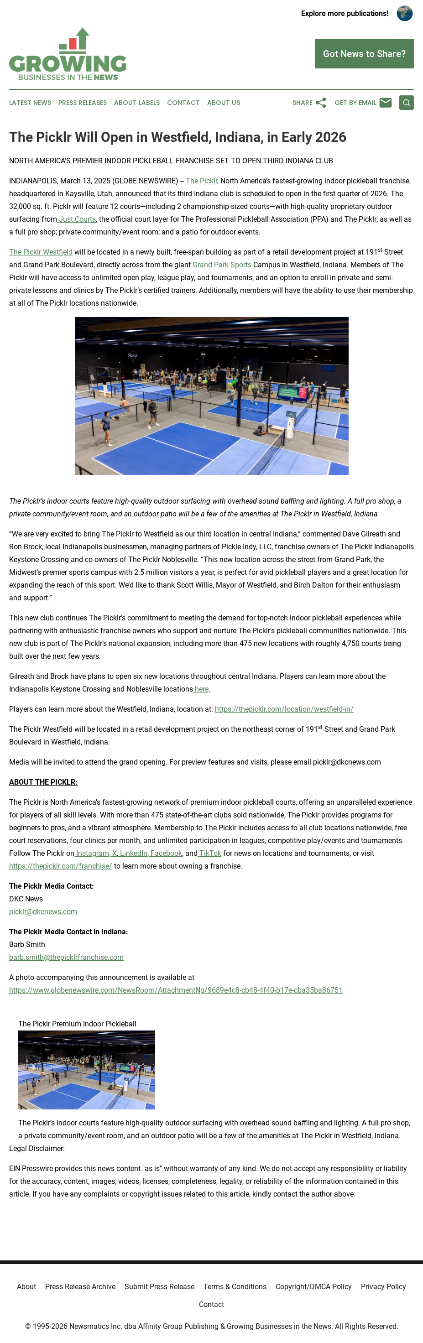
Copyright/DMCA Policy (314, 1286)
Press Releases (82, 103)
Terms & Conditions (235, 1286)
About (26, 1286)
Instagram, (92, 853)
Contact (183, 103)
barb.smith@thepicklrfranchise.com (66, 957)
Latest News (30, 103)
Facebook (165, 853)
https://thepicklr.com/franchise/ (60, 866)
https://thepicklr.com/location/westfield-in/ (284, 709)
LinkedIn (132, 853)
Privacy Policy (383, 1286)
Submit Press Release (159, 1286)
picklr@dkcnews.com (43, 911)
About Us (223, 103)
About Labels (137, 103)
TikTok (209, 853)
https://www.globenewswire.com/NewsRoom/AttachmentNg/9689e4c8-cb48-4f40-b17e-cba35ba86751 (176, 990)
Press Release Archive (80, 1286)
